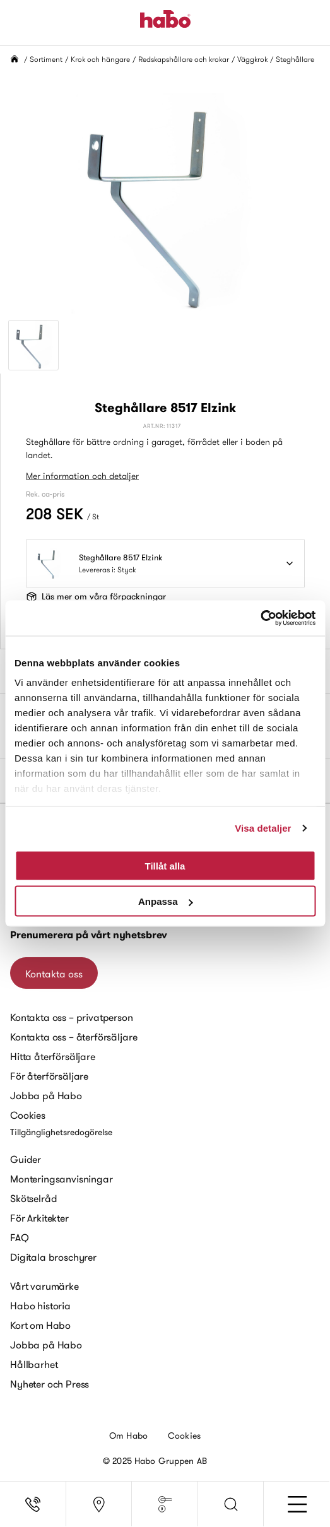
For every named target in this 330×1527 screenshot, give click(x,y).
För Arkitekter (39, 1218)
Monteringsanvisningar (61, 1178)
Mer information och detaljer (82, 475)
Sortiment (46, 59)
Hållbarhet (33, 1364)
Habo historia (40, 1305)
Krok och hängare (100, 59)
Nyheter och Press (49, 1383)
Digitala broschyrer (53, 1257)
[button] (231, 1504)
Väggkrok (252, 59)
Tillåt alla (165, 865)
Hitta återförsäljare (52, 1056)
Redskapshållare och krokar (183, 59)
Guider (25, 1159)
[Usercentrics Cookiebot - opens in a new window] (260, 618)
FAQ (19, 1237)
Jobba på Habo (46, 1095)
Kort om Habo (40, 1325)
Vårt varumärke (44, 1286)
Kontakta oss (54, 973)
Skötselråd (33, 1198)
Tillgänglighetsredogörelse (61, 1132)
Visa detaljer (263, 828)
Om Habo (128, 1435)
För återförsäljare (49, 1076)
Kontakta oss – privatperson (71, 1017)
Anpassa (165, 901)
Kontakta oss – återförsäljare (73, 1036)
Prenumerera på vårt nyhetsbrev (88, 934)
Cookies (27, 1115)
